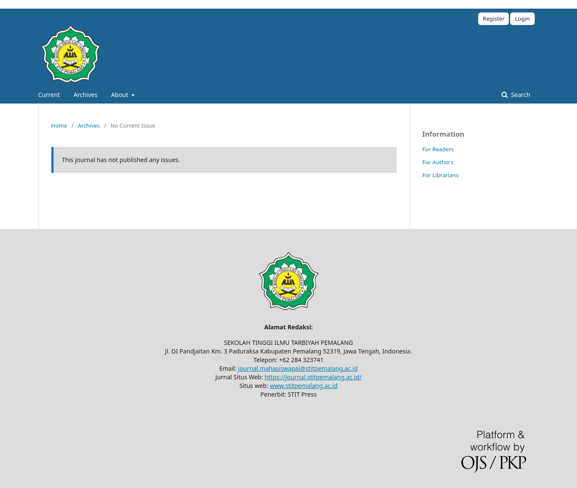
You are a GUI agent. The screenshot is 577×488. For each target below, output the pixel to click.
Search (520, 95)
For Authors (438, 162)
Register (493, 18)
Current (49, 95)
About (120, 95)
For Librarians (441, 175)
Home (59, 125)
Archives (86, 95)
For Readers (438, 149)
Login (522, 18)
